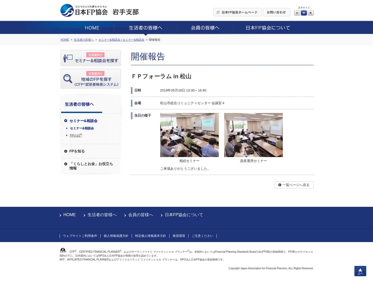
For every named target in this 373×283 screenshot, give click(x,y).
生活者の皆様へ (102, 215)
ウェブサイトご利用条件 (80, 236)
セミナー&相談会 (82, 128)
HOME (70, 215)
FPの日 (76, 135)
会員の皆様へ (140, 215)
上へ (360, 271)
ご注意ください (202, 236)
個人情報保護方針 (116, 236)
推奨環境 (179, 236)
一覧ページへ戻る (296, 185)
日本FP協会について (184, 215)
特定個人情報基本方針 (150, 236)
